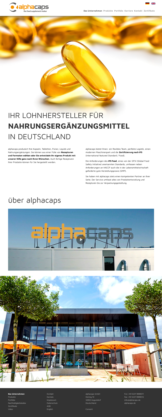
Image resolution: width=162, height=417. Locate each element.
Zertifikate (149, 11)
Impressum (51, 400)
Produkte (108, 11)
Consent (89, 409)
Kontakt (138, 11)
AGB (49, 406)
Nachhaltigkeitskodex (17, 403)
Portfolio (118, 11)
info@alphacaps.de (132, 400)
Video (10, 409)
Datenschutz (52, 403)
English (50, 409)
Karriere (128, 11)
